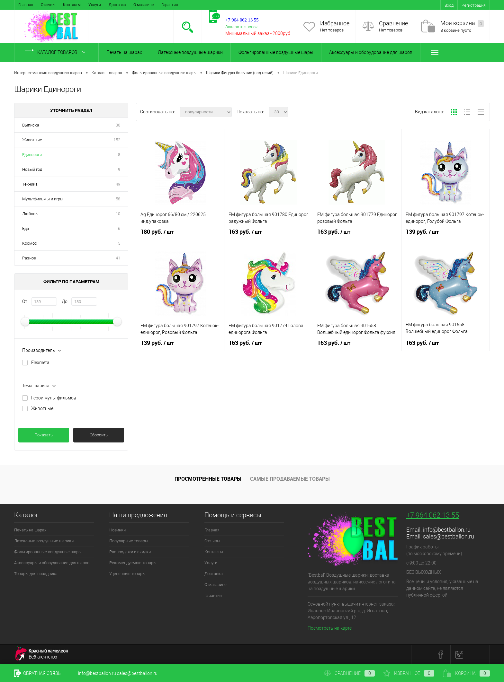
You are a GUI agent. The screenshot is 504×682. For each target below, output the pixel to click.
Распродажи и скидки (130, 551)
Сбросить (99, 435)
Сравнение (393, 23)
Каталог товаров (56, 52)
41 (118, 258)
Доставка (117, 5)
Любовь (30, 213)
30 (118, 125)
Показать (43, 435)
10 (118, 213)
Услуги (94, 5)
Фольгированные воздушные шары (276, 52)
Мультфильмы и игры (42, 199)
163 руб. (245, 231)
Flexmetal (40, 362)
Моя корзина (462, 23)
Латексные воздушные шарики (190, 52)
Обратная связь (37, 673)
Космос (29, 243)
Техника (30, 184)
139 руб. (422, 231)
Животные (32, 139)
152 (116, 139)
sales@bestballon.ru (448, 536)
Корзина (466, 673)
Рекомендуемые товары (133, 562)
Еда (25, 228)
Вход (449, 5)
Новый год (32, 169)
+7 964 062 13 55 (432, 515)
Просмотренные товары (208, 478)
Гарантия (169, 5)
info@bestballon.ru (447, 529)
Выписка (30, 125)
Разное (29, 258)
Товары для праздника (36, 573)
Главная (25, 5)
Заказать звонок (241, 26)
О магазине (143, 5)
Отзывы (48, 5)
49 (118, 184)
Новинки (117, 530)
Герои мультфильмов (53, 397)
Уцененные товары (127, 573)
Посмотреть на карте (330, 628)
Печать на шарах (124, 52)
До (65, 301)
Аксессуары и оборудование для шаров (370, 52)
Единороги (32, 154)
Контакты (72, 5)
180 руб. (157, 231)
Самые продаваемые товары (290, 478)
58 (118, 199)
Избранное (334, 23)
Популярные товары (128, 540)
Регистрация (474, 5)
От (24, 301)
